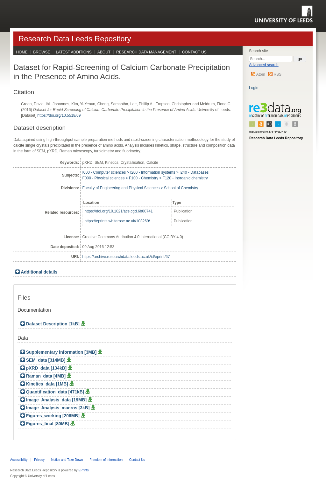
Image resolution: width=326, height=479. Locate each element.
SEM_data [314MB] (43, 360)
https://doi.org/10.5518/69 (59, 115)
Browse (41, 52)
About (103, 52)
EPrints (83, 470)
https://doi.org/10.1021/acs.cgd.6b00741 (119, 211)
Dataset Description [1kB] (50, 324)
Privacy (39, 460)
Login (253, 88)
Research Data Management (146, 52)
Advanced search (264, 65)
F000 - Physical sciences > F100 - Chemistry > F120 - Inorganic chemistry (145, 178)
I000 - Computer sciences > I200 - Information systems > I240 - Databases (145, 172)
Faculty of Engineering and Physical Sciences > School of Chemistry (140, 188)
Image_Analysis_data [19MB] (54, 400)
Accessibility (18, 460)
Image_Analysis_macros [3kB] (55, 408)
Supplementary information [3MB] (59, 352)
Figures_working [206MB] (50, 415)
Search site (258, 51)
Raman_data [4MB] (43, 376)
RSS (277, 74)
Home (21, 52)
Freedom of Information (106, 460)
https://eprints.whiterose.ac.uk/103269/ (117, 221)
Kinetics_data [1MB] (44, 384)
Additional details (39, 272)
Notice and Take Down (67, 460)
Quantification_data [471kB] (52, 392)
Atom (260, 74)
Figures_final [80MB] (45, 423)
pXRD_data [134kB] (44, 368)
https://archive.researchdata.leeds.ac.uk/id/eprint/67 (126, 256)
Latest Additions (74, 52)
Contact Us (194, 52)
